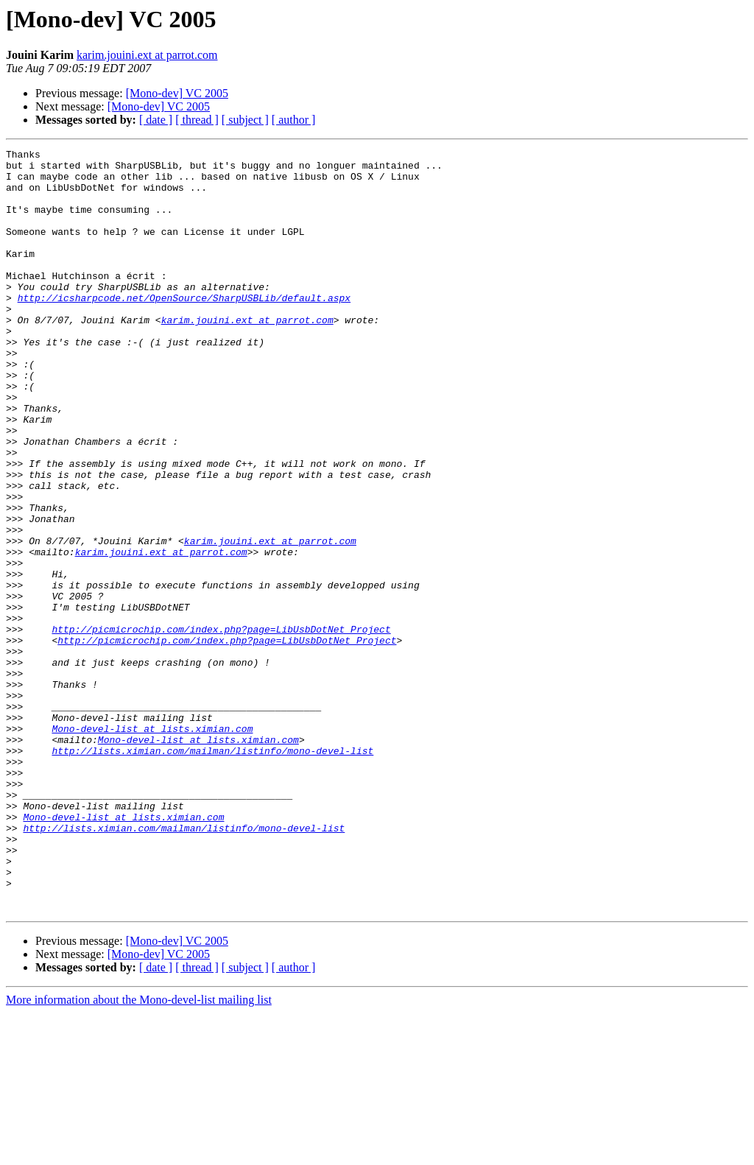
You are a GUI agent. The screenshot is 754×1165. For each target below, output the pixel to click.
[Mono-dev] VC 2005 (177, 93)
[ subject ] (245, 119)
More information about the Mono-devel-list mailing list (139, 1152)
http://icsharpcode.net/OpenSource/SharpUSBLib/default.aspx (184, 328)
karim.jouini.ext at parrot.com (147, 55)
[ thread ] (197, 119)
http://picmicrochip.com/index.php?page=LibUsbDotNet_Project (221, 726)
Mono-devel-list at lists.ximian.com (152, 845)
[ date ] (155, 119)
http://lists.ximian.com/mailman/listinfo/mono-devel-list (212, 872)
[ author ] (294, 119)
